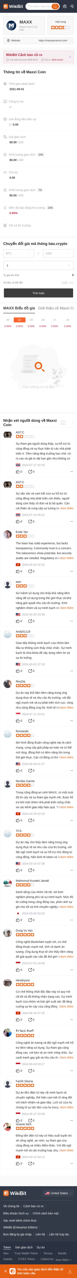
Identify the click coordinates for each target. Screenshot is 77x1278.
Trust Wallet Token (26, 1253)
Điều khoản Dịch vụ (16, 1213)
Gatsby (7, 1259)
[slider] (60, 28)
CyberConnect (50, 1259)
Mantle (62, 1253)
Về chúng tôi (11, 1206)
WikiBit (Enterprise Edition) (20, 1227)
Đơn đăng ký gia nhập (17, 1234)
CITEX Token (26, 1259)
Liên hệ (40, 1234)
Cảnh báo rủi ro (33, 1206)
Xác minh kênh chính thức (20, 1220)
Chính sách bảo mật (46, 1213)
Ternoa (48, 1253)
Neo (6, 1253)
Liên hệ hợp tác (59, 1234)
